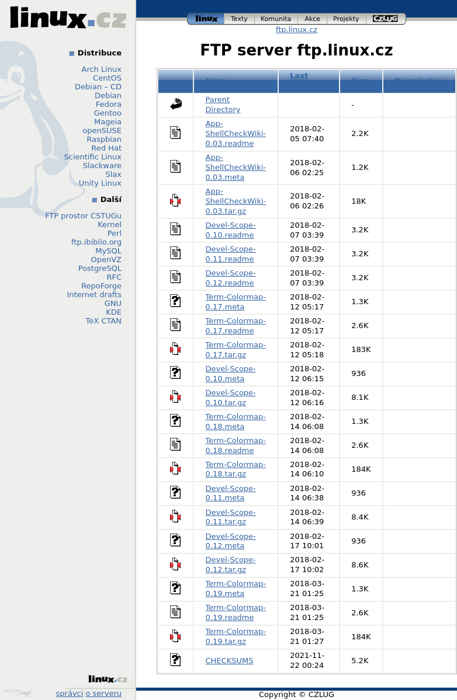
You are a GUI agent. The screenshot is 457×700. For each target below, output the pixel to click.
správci (70, 693)
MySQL (108, 250)
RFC (114, 277)
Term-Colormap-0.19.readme (236, 612)
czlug (386, 19)
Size (360, 80)
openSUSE (102, 130)
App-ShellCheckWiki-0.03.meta (236, 167)
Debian (108, 95)
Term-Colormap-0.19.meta (236, 588)
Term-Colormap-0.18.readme (236, 445)
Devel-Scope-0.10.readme (231, 230)
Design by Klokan (17, 693)
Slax (113, 174)
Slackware (102, 165)
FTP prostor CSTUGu (83, 215)
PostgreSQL (100, 268)
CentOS (107, 78)
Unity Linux (100, 183)
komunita (276, 19)
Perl (115, 233)
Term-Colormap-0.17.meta (236, 301)
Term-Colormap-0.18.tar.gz (236, 469)
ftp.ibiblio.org (96, 242)
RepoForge (101, 285)
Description (419, 80)
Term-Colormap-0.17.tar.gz (236, 349)
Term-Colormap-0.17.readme (236, 325)
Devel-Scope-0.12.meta (231, 541)
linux (205, 19)
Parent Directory (223, 104)
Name (218, 80)
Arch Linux (102, 69)
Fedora (109, 104)
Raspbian (104, 139)
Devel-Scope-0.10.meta (231, 373)
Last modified (308, 80)
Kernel (110, 224)
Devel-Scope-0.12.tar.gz (231, 564)
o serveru (104, 693)
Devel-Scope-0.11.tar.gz (231, 517)
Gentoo (108, 113)
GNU (113, 303)
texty (239, 19)
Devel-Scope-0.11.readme (231, 254)
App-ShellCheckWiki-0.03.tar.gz (236, 201)
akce (312, 19)
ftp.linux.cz (296, 29)
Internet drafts (94, 294)
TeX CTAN (104, 320)
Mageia (108, 121)
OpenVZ (106, 259)
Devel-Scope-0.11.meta (231, 493)
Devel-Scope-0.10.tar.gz (231, 397)
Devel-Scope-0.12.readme (231, 278)
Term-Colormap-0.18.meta (236, 421)
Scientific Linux (93, 156)
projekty (346, 19)
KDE (114, 312)
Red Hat (106, 148)
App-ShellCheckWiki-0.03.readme (236, 133)
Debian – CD (98, 86)
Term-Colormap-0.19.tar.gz (236, 636)
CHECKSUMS (230, 660)
